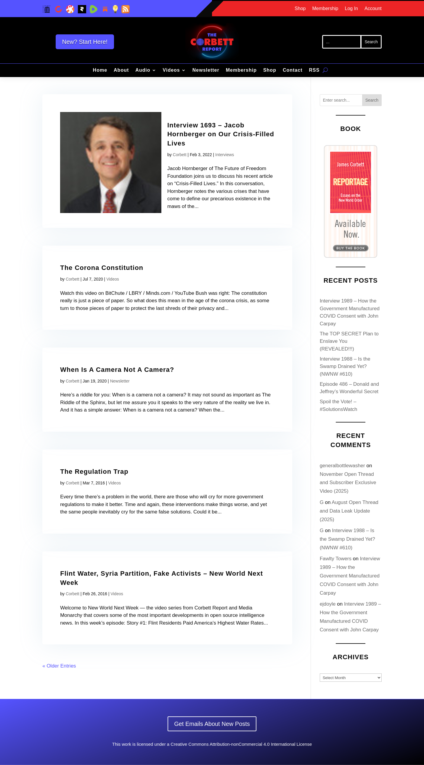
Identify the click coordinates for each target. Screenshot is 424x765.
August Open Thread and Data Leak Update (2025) (349, 511)
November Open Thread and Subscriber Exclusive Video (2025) (348, 482)
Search (371, 100)
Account (373, 9)
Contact (293, 70)
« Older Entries (59, 666)
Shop (300, 9)
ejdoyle (328, 604)
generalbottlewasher (342, 465)
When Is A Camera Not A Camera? (117, 369)
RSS (314, 70)
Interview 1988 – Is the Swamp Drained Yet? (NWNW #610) (345, 366)
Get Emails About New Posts (212, 724)
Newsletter (205, 70)
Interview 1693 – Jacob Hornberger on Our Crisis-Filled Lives (220, 134)
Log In (351, 9)
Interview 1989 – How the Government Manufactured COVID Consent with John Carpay (350, 576)
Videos (171, 70)
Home (100, 70)
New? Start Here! (84, 42)
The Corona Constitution (101, 267)
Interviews (224, 154)
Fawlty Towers (335, 558)
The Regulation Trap (94, 471)
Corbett (180, 154)
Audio (142, 70)
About (121, 70)
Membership (325, 9)
